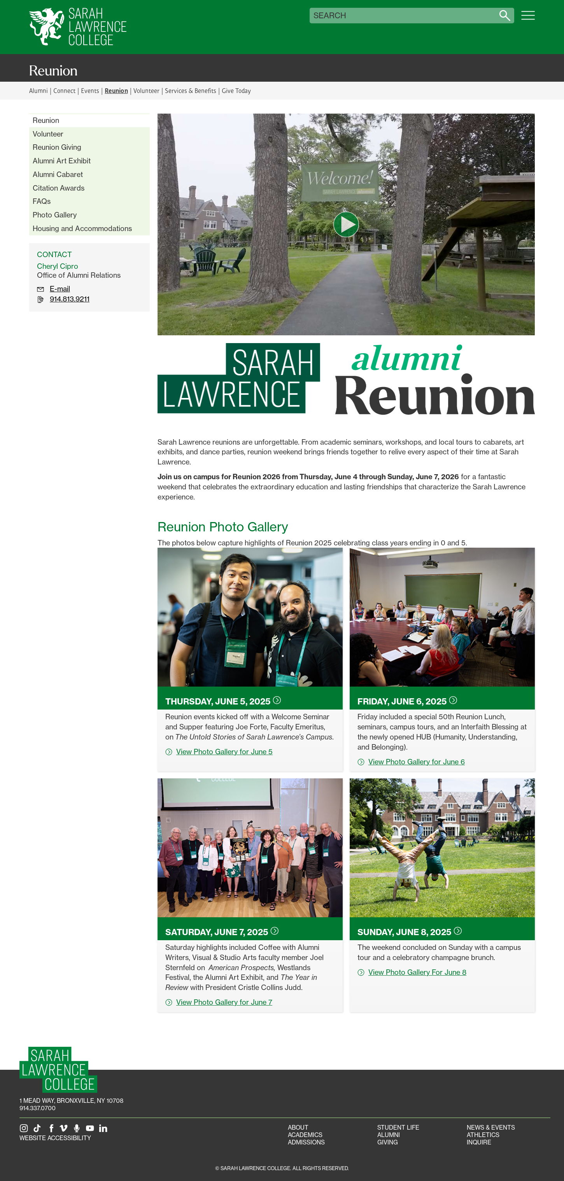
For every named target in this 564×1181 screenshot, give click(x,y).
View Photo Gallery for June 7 (218, 1002)
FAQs (42, 201)
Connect (64, 90)
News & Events (491, 1127)
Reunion (46, 120)
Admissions (306, 1142)
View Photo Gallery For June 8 (411, 972)
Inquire (479, 1142)
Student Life (398, 1127)
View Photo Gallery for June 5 (219, 751)
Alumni (38, 90)
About (298, 1127)
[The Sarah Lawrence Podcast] (78, 1130)
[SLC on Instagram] (25, 1130)
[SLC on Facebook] (52, 1130)
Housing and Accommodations (82, 228)
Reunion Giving (57, 147)
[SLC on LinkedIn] (104, 1130)
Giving (387, 1142)
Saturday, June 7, (222, 932)
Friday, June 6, (407, 701)
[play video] (346, 224)
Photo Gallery (55, 214)
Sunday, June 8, (409, 932)
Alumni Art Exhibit (62, 160)
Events (90, 90)
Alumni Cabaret (58, 174)
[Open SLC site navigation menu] (528, 19)
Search (330, 15)
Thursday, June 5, (223, 701)
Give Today (236, 90)
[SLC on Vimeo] (65, 1130)
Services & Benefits (190, 90)
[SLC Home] (77, 27)
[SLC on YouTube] (91, 1130)
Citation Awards (58, 188)
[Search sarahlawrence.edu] (505, 15)
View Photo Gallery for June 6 (411, 761)
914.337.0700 (37, 1108)
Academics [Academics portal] (305, 1135)
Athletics (483, 1135)
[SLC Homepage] (58, 1070)
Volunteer (146, 90)
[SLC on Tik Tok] (38, 1130)
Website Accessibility (55, 1138)
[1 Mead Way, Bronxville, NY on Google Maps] (71, 1100)
